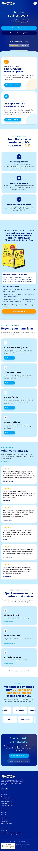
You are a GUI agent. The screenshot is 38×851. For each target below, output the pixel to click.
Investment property (6, 801)
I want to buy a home (19, 28)
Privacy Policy (4, 821)
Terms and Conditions (6, 823)
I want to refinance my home (19, 33)
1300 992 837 (4, 830)
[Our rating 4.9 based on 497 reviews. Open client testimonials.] (8, 846)
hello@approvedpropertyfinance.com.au (11, 832)
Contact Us (4, 815)
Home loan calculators (6, 805)
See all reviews (5, 462)
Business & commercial (7, 803)
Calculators (4, 817)
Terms (18, 846)
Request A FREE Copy (19, 312)
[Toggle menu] (35, 3)
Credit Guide (23, 846)
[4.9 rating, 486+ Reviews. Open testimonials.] (19, 45)
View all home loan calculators (19, 671)
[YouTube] (6, 788)
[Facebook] (2, 788)
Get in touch (9, 358)
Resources (3, 819)
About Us (3, 812)
